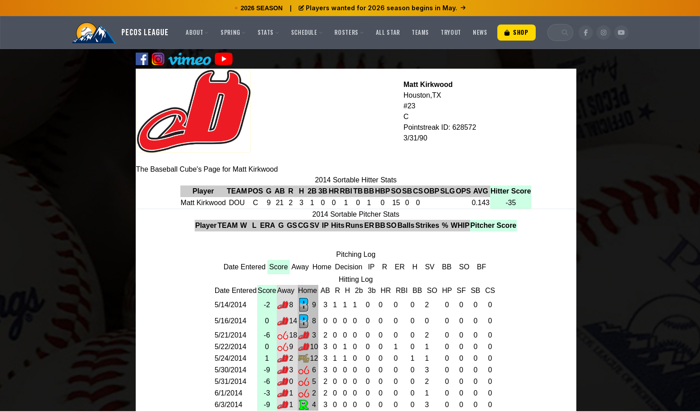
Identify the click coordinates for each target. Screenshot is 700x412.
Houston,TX (422, 95)
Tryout (451, 32)
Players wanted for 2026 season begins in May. (382, 8)
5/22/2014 (230, 346)
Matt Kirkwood (428, 84)
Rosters (349, 32)
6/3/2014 (228, 404)
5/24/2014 (230, 358)
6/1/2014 (228, 393)
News (480, 32)
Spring (233, 32)
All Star (388, 32)
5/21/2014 (230, 335)
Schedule (307, 32)
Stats (268, 32)
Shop (516, 32)
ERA (267, 225)
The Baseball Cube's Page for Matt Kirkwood (207, 169)
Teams (420, 32)
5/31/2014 (230, 381)
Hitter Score (511, 191)
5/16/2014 (230, 321)
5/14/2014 (230, 305)
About (197, 32)
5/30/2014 (230, 370)
